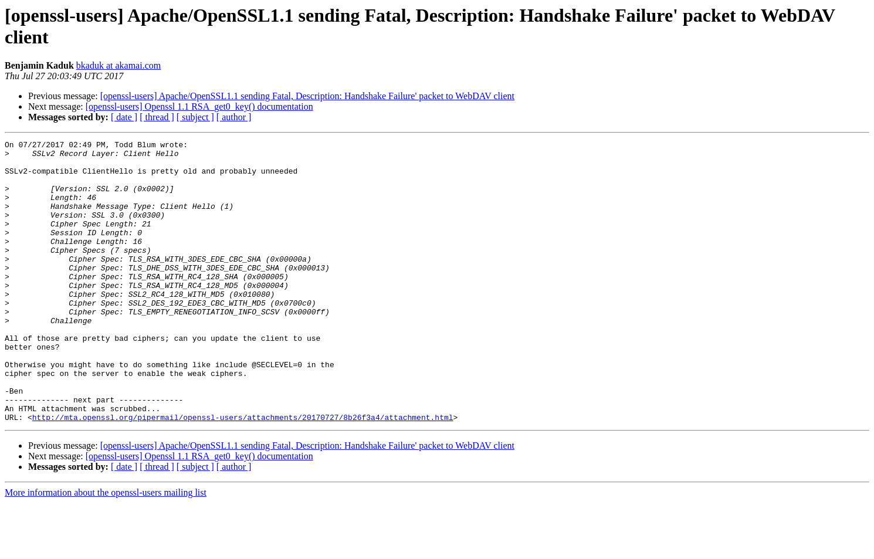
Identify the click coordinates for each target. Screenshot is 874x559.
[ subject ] (195, 117)
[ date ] (124, 117)
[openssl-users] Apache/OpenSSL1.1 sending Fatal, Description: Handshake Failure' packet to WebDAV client (307, 96)
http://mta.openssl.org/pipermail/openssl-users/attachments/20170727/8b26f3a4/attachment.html (242, 473)
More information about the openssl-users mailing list (105, 549)
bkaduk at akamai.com (118, 65)
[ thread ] (157, 117)
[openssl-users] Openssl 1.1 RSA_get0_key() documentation (199, 106)
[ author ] (234, 117)
